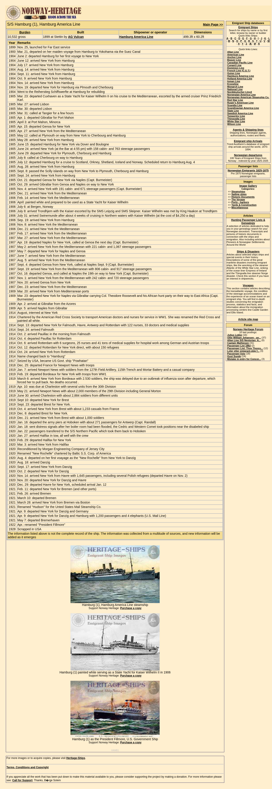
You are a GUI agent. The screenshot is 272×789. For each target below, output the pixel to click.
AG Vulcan (76, 37)
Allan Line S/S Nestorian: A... (244, 340)
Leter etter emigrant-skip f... (243, 351)
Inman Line (233, 81)
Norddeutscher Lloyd (239, 92)
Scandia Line (234, 105)
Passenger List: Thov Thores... (245, 348)
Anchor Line (234, 57)
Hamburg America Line (136, 37)
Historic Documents (243, 197)
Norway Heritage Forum (248, 329)
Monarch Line (235, 86)
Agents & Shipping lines (248, 129)
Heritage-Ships (75, 758)
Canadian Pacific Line (240, 62)
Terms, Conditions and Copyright (27, 767)
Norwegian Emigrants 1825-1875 (248, 170)
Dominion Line (235, 68)
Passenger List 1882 (239, 345)
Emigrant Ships (248, 27)
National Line (235, 89)
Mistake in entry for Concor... (244, 359)
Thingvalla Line (236, 118)
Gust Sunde (234, 356)
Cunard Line (234, 65)
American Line (235, 54)
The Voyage (238, 199)
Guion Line (233, 73)
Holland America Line (239, 78)
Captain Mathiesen (238, 343)
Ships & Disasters (248, 251)
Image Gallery (248, 186)
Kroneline (233, 84)
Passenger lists (236, 353)
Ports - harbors (240, 202)
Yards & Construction (243, 205)
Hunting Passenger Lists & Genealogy (248, 221)
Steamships (238, 191)
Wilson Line (234, 124)
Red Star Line (235, 100)
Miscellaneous (239, 207)
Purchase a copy (130, 608)
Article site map (248, 319)
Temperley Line (236, 116)
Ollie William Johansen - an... (244, 337)
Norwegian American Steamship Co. (248, 97)
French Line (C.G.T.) (238, 70)
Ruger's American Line (240, 102)
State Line (233, 110)
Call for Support (22, 780)
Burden (24, 32)
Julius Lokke (234, 335)
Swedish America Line (240, 113)
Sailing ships (239, 194)
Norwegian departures (248, 155)
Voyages (248, 285)
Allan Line (233, 52)
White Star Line (236, 121)
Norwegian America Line (241, 94)
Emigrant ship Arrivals (248, 141)
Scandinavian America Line (243, 108)
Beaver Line (234, 60)
